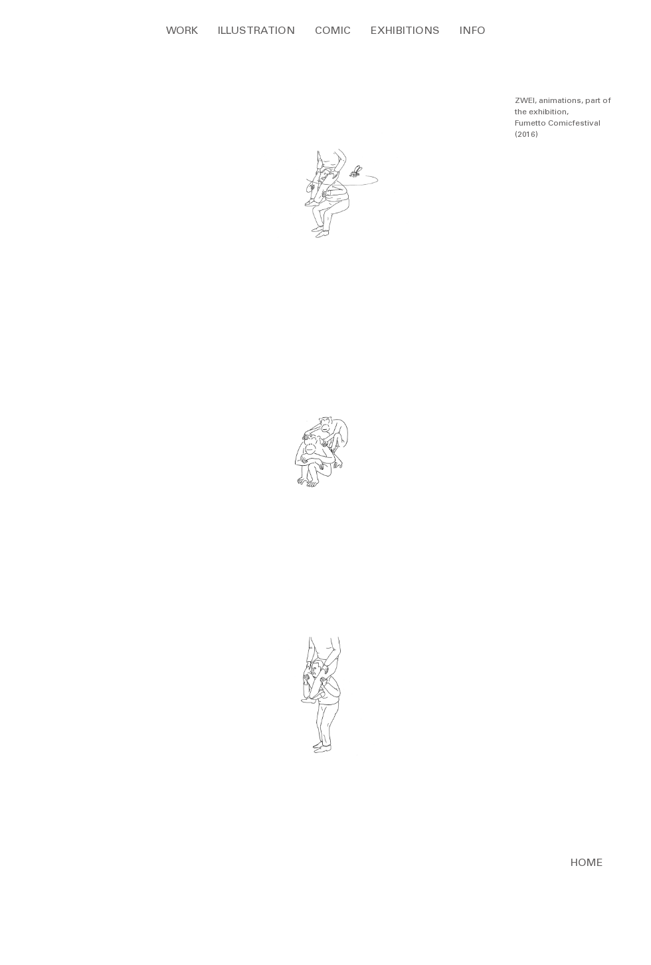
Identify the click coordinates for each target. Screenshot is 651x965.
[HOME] (586, 863)
